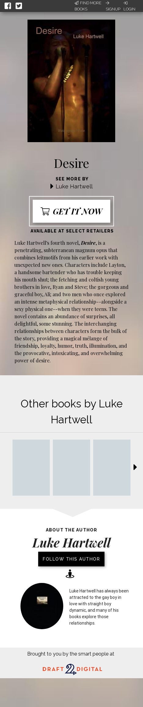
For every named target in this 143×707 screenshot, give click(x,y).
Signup (113, 6)
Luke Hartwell (74, 186)
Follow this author (71, 559)
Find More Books (88, 6)
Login (129, 6)
